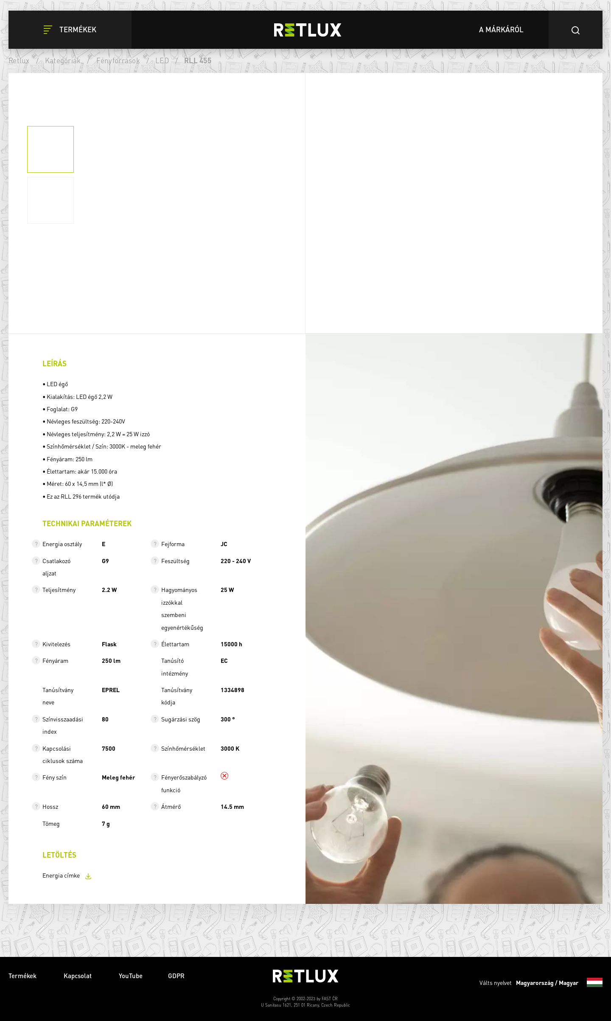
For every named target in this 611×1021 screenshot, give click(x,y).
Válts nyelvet (541, 982)
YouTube (131, 975)
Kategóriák (63, 60)
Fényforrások (118, 60)
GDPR (176, 975)
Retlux (19, 60)
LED (162, 60)
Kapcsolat (78, 975)
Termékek (23, 975)
